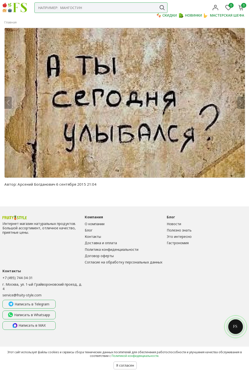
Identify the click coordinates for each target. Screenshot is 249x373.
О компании (94, 224)
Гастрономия (178, 243)
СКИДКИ (166, 15)
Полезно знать (179, 230)
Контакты (93, 236)
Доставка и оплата (101, 243)
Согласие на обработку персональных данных (123, 262)
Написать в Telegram (29, 304)
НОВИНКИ (190, 15)
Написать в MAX (29, 326)
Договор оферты (99, 255)
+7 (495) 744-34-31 (17, 277)
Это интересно (179, 236)
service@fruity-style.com (22, 295)
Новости (174, 224)
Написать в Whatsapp (29, 315)
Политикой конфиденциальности (135, 356)
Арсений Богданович (36, 184)
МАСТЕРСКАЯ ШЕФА (224, 15)
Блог (89, 230)
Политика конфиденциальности (111, 249)
